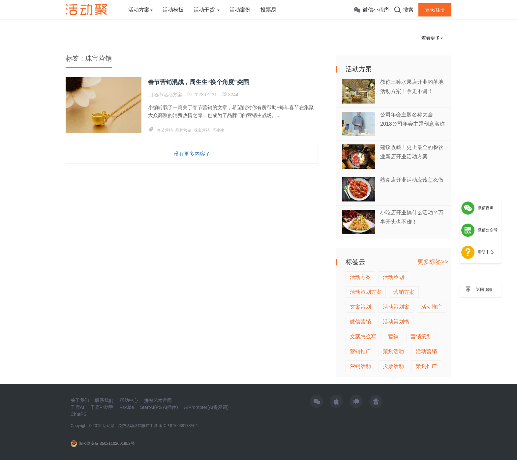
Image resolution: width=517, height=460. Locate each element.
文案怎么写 (363, 336)
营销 (393, 336)
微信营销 (360, 321)
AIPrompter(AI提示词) (206, 407)
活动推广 (431, 307)
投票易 (268, 10)
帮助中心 (129, 400)
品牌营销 (183, 130)
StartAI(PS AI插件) (159, 407)
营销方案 (403, 292)
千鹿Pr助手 (101, 407)
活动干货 (206, 10)
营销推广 (360, 351)
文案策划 (360, 307)
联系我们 (104, 400)
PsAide (126, 407)
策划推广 (426, 366)
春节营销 (165, 130)
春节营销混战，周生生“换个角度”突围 (198, 82)
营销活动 (360, 366)
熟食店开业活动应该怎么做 (411, 180)
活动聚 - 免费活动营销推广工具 (130, 425)
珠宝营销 (202, 130)
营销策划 (421, 336)
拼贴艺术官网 (158, 400)
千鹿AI (77, 407)
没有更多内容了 (191, 154)
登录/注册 (435, 10)
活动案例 (240, 10)
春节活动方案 (168, 94)
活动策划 (393, 277)
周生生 (218, 130)
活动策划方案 (365, 292)
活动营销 (426, 351)
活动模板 (173, 10)
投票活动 (393, 366)
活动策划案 (396, 307)
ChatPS (78, 414)
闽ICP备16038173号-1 (178, 425)
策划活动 (393, 351)
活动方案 (140, 10)
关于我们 (80, 400)
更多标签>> (432, 262)
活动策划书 (396, 321)
